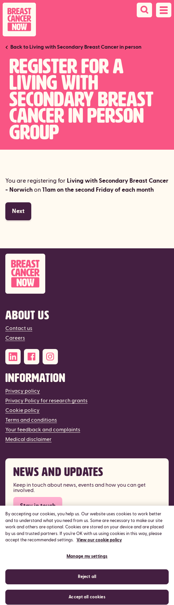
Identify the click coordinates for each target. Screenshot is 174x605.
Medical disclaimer (28, 439)
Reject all (87, 580)
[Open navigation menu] (163, 10)
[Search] (144, 10)
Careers (15, 338)
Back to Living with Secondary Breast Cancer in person (75, 47)
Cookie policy (22, 410)
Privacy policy (22, 391)
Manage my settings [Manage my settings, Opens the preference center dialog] (87, 559)
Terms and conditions (31, 420)
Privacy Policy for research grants (46, 400)
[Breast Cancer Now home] (19, 19)
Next (18, 211)
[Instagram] (50, 356)
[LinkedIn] (13, 356)
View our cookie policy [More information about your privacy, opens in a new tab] (99, 543)
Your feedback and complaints (42, 429)
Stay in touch (38, 506)
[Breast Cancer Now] (87, 274)
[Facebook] (31, 356)
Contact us (18, 328)
